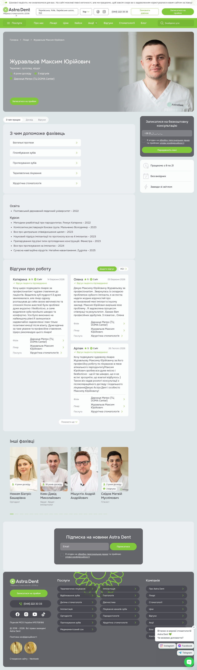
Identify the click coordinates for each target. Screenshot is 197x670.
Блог (144, 23)
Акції (93, 23)
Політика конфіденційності (23, 637)
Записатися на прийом (178, 11)
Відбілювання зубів (77, 595)
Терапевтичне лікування (45, 173)
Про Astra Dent (166, 588)
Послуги (14, 23)
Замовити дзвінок (145, 11)
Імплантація (119, 588)
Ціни (65, 23)
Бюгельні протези (45, 142)
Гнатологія (119, 595)
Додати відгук (107, 269)
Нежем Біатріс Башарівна (20, 496)
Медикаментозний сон (77, 629)
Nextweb (34, 658)
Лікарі (53, 23)
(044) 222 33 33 (120, 11)
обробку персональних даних (174, 140)
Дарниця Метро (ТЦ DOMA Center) (34, 78)
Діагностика (119, 602)
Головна (14, 39)
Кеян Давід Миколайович (50, 496)
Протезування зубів (45, 163)
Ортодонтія (77, 615)
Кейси (78, 23)
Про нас (39, 23)
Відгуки (108, 23)
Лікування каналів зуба (119, 609)
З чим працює (13, 119)
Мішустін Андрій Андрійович (83, 496)
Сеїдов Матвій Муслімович (111, 496)
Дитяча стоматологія (77, 602)
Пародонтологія (119, 615)
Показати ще (69, 422)
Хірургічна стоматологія (45, 183)
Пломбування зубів (45, 152)
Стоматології (127, 23)
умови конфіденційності (172, 143)
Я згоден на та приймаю (168, 141)
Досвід (29, 119)
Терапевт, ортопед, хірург (25, 68)
